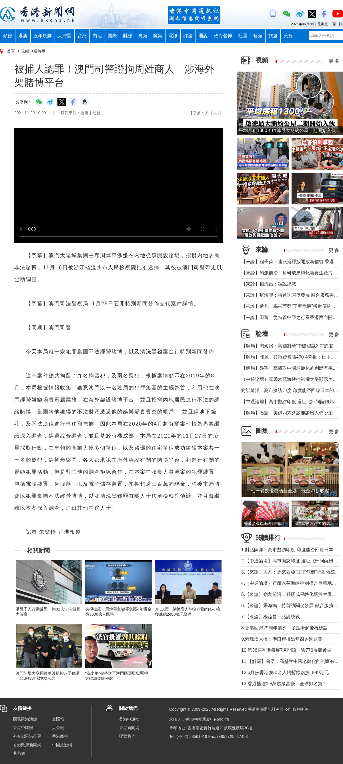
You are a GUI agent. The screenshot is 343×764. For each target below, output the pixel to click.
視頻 (142, 35)
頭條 (7, 35)
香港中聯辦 (23, 727)
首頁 (11, 51)
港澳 (22, 35)
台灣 (82, 35)
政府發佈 (223, 35)
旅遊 (273, 35)
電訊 (173, 35)
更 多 (334, 61)
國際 (112, 35)
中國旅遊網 (62, 745)
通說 (203, 35)
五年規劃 (42, 35)
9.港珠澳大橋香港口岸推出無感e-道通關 (281, 639)
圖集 (157, 35)
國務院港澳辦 (25, 719)
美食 (288, 35)
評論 (188, 35)
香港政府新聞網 (27, 745)
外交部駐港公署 (27, 736)
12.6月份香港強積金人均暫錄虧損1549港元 (285, 672)
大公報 (58, 727)
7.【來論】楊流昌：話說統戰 (270, 616)
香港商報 (60, 736)
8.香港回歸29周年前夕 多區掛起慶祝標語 (284, 627)
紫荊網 (19, 753)
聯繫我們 (127, 736)
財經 (127, 35)
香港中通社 (129, 719)
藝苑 (257, 35)
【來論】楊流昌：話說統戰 (268, 283)
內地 (97, 35)
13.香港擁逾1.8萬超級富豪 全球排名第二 (284, 683)
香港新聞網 (129, 727)
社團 (242, 35)
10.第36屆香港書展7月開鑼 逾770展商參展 (286, 650)
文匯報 (58, 719)
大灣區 (64, 35)
